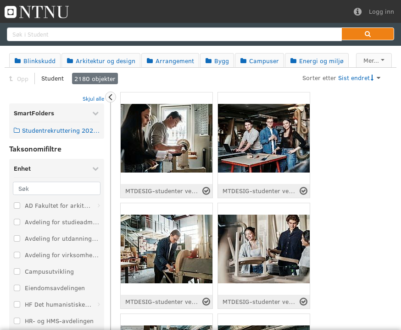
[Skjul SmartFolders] (95, 113)
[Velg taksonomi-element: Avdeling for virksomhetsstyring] (17, 255)
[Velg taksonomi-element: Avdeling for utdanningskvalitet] (17, 238)
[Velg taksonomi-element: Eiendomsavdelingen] (17, 288)
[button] (367, 33)
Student (52, 78)
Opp (18, 78)
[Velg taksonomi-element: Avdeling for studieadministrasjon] (17, 222)
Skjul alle (93, 98)
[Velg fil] (206, 191)
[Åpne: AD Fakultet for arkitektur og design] (99, 205)
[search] (174, 34)
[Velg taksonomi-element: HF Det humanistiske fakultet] (17, 304)
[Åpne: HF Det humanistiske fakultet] (99, 304)
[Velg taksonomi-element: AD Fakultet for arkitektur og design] (17, 205)
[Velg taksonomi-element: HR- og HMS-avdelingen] (17, 321)
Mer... (371, 60)
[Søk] (56, 188)
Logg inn (381, 11)
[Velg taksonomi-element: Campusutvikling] (17, 271)
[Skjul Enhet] (95, 168)
